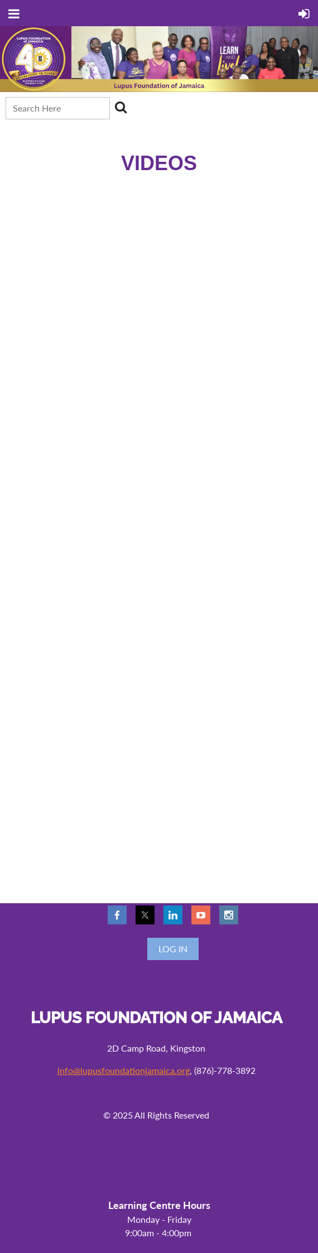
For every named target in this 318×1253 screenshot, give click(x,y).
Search (120, 107)
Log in (172, 948)
